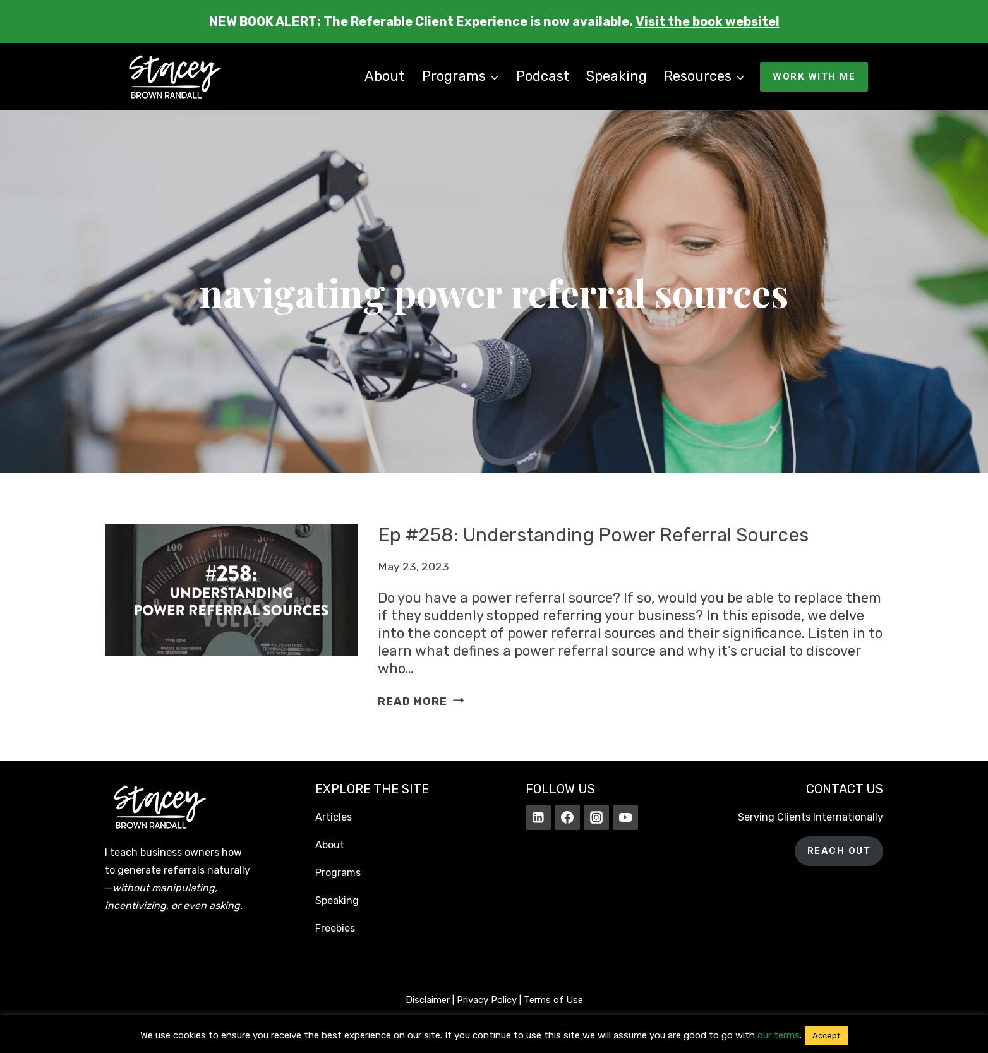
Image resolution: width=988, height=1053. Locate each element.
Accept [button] (826, 1035)
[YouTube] (625, 817)
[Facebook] (567, 817)
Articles (333, 817)
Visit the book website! (708, 21)
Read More (421, 701)
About (384, 76)
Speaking (616, 76)
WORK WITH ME (814, 76)
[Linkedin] (538, 817)
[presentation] (231, 617)
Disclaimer (428, 1000)
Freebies (335, 928)
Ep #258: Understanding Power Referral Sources (595, 535)
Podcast (543, 76)
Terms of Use (553, 1000)
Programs (338, 873)
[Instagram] (596, 817)
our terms (778, 1035)
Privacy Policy (487, 1000)
